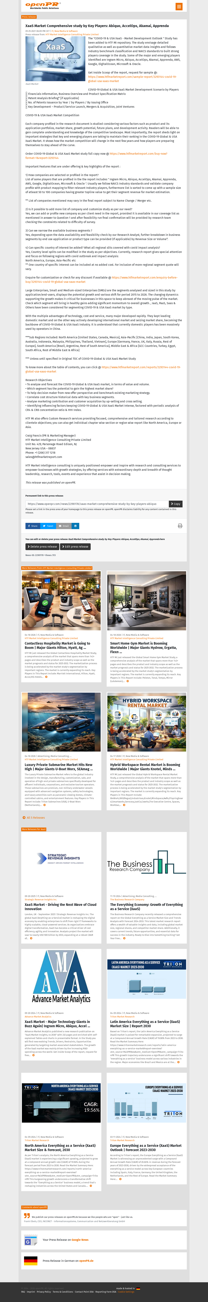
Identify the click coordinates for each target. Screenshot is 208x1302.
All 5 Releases (33, 817)
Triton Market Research (122, 1016)
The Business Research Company (127, 899)
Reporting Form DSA (105, 1291)
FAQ (23, 1291)
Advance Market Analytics (38, 1016)
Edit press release (75, 546)
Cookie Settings (126, 1291)
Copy (175, 504)
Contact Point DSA (84, 1291)
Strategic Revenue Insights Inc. (41, 899)
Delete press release (42, 546)
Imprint (31, 1291)
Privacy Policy (44, 1291)
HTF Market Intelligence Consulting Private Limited (72, 34)
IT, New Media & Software (65, 31)
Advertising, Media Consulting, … (54, 756)
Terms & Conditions (63, 1291)
